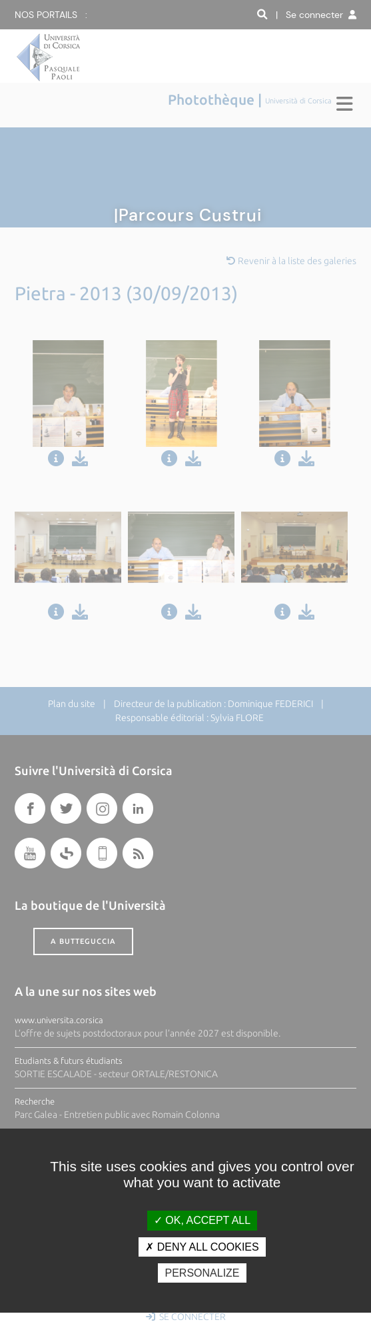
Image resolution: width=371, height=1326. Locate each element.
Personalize (202, 1273)
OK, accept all (202, 1220)
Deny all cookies (201, 1247)
